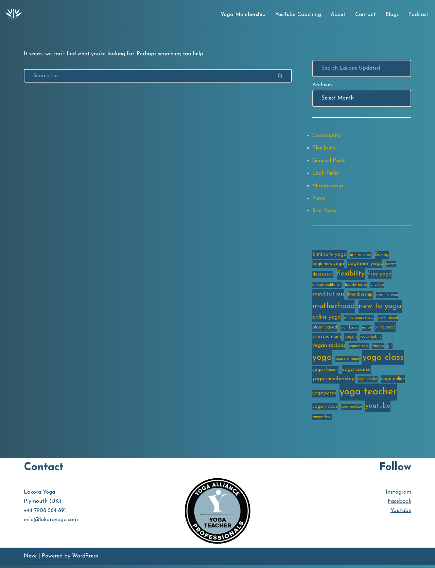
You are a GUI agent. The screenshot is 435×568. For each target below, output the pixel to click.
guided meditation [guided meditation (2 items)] (327, 286)
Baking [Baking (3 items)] (382, 256)
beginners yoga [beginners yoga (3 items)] (328, 265)
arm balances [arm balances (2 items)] (360, 256)
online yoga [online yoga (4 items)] (326, 319)
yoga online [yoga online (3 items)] (393, 381)
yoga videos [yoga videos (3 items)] (324, 409)
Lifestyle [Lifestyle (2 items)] (377, 286)
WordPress (85, 559)
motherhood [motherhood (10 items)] (333, 308)
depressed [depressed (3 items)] (322, 276)
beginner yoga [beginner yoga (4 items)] (364, 265)
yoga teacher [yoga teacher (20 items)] (368, 395)
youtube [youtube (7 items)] (377, 409)
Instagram (398, 495)
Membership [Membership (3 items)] (360, 296)
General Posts (329, 161)
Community (326, 136)
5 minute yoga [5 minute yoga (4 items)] (329, 256)
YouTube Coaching (298, 14)
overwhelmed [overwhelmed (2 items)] (388, 320)
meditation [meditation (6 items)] (328, 296)
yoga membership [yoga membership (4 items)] (333, 381)
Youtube (400, 513)
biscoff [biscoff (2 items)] (391, 265)
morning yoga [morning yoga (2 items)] (387, 297)
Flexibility (324, 149)
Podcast (418, 14)
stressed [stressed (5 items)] (385, 329)
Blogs (392, 14)
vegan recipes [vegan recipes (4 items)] (328, 348)
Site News (324, 212)
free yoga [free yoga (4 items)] (380, 276)
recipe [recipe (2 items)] (366, 330)
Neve (30, 559)
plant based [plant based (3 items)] (324, 329)
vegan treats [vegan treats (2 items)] (359, 348)
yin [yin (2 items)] (390, 348)
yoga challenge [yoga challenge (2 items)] (347, 361)
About (337, 14)
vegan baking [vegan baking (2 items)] (371, 339)
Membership (327, 187)
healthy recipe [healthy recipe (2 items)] (356, 286)
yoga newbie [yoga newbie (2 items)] (368, 382)
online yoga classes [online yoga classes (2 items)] (359, 320)
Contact (365, 14)
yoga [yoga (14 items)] (322, 360)
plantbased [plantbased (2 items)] (350, 330)
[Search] (146, 76)
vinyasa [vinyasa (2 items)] (378, 348)
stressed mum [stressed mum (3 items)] (326, 339)
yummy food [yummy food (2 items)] (322, 420)
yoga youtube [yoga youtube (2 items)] (351, 410)
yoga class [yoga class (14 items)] (383, 360)
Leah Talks (325, 174)
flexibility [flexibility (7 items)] (351, 275)
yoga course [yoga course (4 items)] (356, 372)
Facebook (399, 504)
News (319, 199)
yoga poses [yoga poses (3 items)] (324, 396)
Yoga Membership (242, 14)
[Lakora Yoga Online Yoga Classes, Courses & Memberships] (13, 14)
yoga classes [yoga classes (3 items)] (325, 372)
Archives (322, 85)
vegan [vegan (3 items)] (350, 339)
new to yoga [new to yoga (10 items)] (380, 308)
